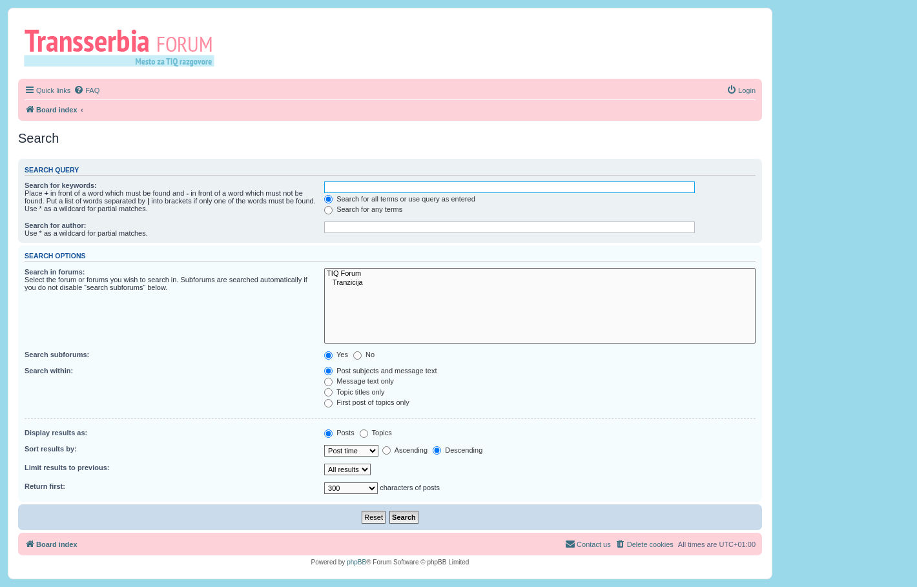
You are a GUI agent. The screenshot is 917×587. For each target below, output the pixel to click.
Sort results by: (51, 449)
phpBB (356, 562)
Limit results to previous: (67, 467)
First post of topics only (366, 402)
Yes (336, 354)
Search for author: (55, 225)
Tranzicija (539, 282)
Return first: (45, 486)
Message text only (359, 381)
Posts (339, 433)
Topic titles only (354, 392)
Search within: (49, 371)
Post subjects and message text (380, 371)
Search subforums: (57, 354)
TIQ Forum (539, 273)
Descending (457, 450)
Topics (376, 433)
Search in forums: (55, 272)
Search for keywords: (61, 185)
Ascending (405, 450)
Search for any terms (363, 209)
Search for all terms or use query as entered (399, 199)
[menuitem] (86, 90)
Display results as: (56, 433)
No (364, 354)
